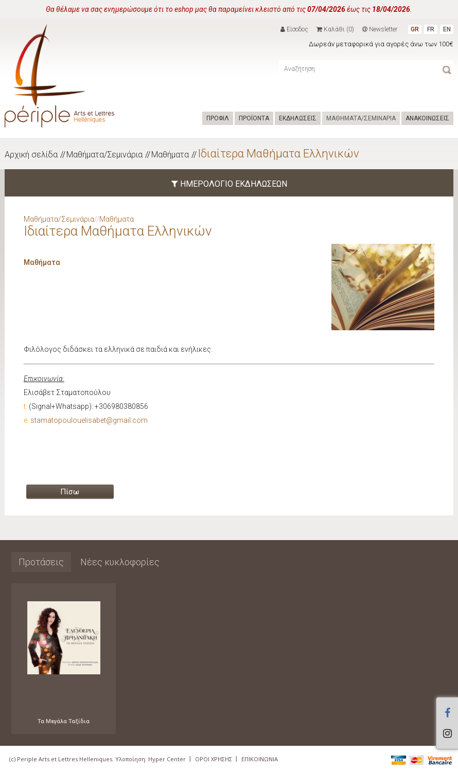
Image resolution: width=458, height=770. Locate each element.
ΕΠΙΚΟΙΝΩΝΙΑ (259, 759)
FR (430, 29)
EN (447, 29)
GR (415, 29)
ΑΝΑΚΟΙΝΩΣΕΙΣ (427, 118)
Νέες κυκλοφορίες (120, 562)
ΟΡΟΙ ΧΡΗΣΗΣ (213, 759)
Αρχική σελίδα (31, 154)
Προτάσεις (41, 562)
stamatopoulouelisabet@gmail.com (89, 420)
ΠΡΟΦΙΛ (217, 118)
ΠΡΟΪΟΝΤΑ (254, 118)
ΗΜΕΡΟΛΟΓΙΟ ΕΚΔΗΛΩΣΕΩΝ (229, 184)
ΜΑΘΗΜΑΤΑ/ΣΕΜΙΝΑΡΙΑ (361, 118)
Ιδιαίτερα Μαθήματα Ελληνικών (278, 153)
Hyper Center (167, 759)
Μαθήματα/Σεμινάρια (104, 154)
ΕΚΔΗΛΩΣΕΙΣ (297, 118)
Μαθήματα (170, 154)
